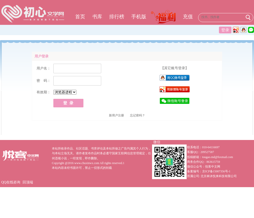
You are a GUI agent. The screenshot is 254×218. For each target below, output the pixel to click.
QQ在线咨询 (10, 182)
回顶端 (28, 182)
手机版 (138, 16)
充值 (188, 16)
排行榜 (116, 16)
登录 (225, 30)
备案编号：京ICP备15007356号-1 (208, 171)
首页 (80, 16)
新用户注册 (116, 115)
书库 (97, 16)
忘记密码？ (137, 115)
